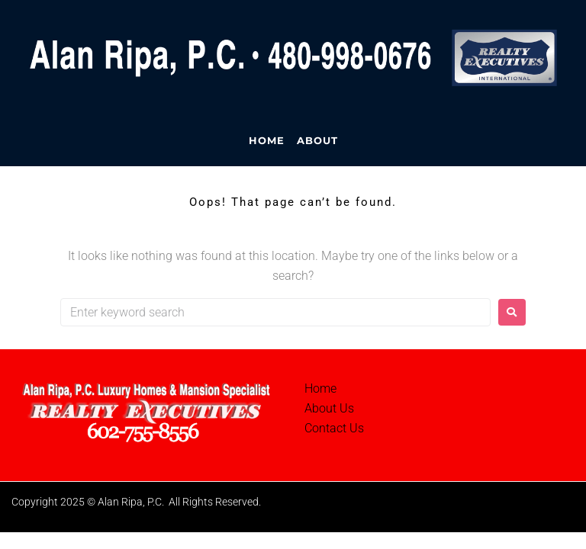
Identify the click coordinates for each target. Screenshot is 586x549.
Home (320, 388)
